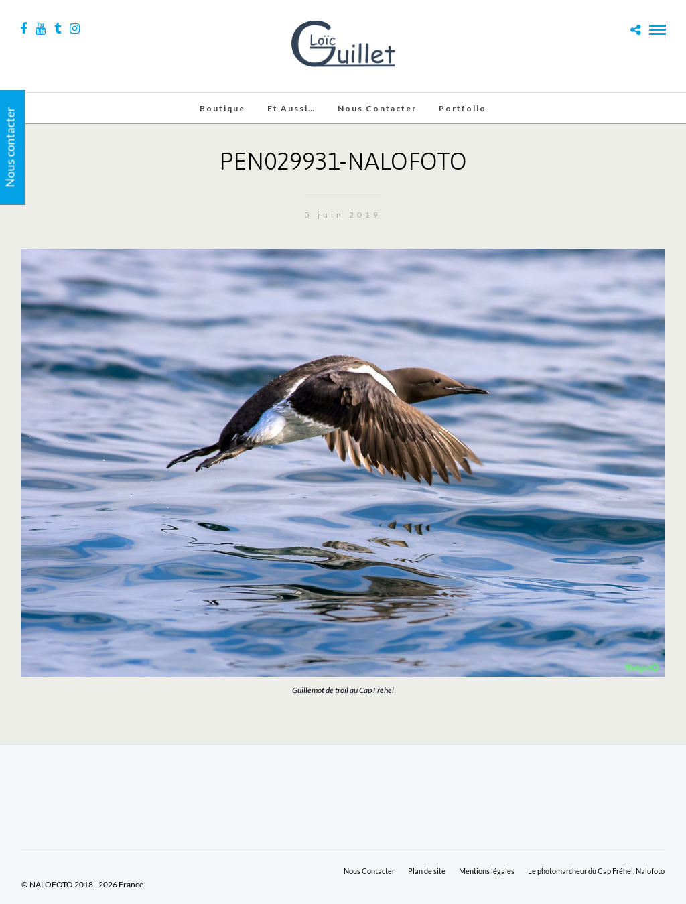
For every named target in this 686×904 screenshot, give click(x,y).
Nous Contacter (377, 108)
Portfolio (462, 108)
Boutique (222, 108)
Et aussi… (291, 108)
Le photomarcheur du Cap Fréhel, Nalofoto (596, 870)
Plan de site (426, 870)
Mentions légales (486, 870)
